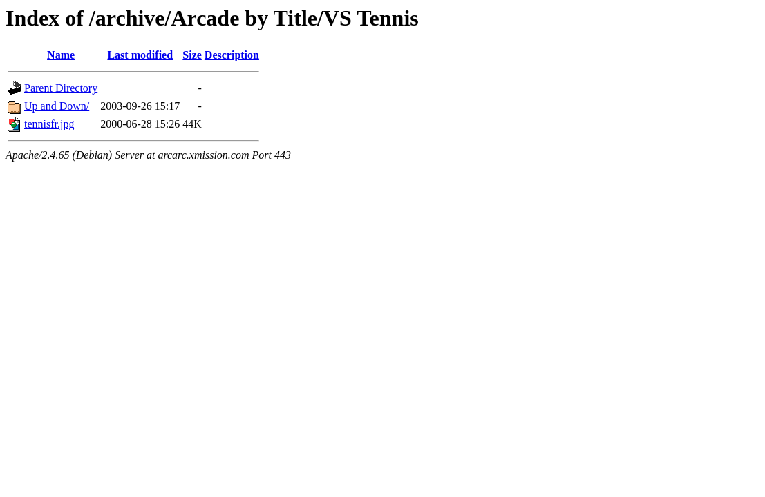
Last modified (140, 55)
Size (192, 55)
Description (232, 55)
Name (61, 55)
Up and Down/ (56, 106)
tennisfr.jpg (49, 124)
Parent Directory (60, 88)
